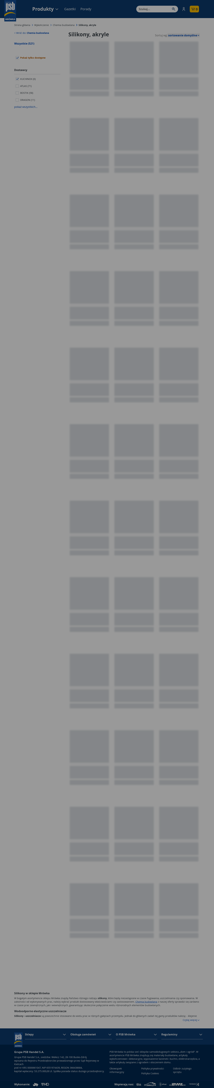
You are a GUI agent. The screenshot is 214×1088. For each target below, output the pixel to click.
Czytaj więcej (191, 1020)
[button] (184, 9)
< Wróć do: (31, 32)
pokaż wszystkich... (25, 107)
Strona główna (22, 25)
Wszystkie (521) (24, 43)
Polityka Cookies (150, 1073)
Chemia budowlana (64, 25)
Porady (85, 9)
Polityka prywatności (152, 1068)
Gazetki (70, 9)
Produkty (45, 9)
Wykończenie (41, 25)
